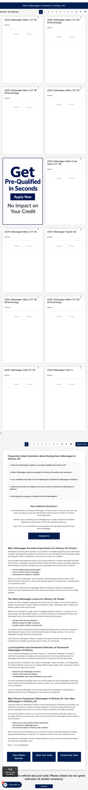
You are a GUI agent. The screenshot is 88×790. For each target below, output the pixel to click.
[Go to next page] (81, 12)
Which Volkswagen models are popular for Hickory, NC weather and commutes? (41, 472)
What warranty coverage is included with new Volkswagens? (34, 496)
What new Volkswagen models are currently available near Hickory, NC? (38, 465)
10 (76, 12)
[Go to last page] (85, 12)
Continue (44, 786)
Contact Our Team (69, 755)
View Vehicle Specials (19, 756)
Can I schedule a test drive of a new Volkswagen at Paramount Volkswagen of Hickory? (44, 479)
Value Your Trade (44, 755)
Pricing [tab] (29, 34)
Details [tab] (16, 34)
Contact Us (43, 536)
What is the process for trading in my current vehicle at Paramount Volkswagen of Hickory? (42, 488)
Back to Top (82, 444)
